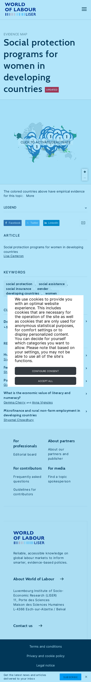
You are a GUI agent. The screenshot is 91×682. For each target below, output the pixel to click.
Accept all (45, 381)
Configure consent (45, 371)
